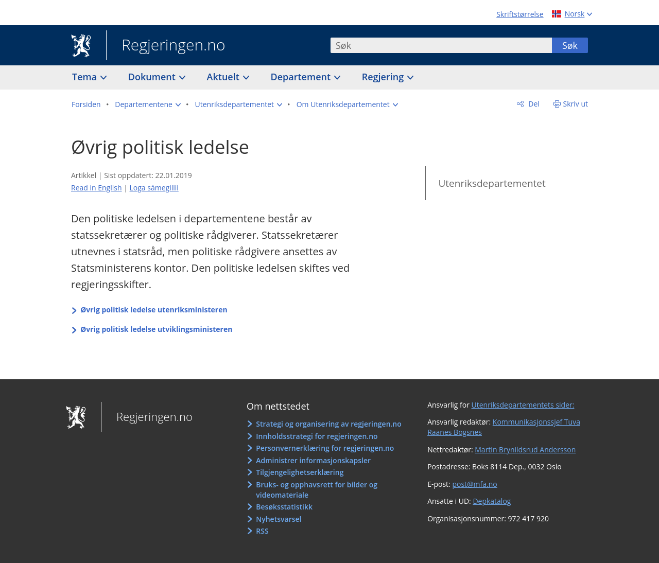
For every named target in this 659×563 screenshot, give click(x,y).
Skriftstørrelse (519, 14)
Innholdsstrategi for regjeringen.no (316, 436)
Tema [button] (85, 77)
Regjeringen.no (166, 46)
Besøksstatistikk (284, 507)
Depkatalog (492, 501)
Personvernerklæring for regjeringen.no (325, 448)
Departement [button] (302, 77)
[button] (148, 104)
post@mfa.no (474, 484)
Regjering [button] (384, 77)
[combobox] (441, 45)
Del (533, 104)
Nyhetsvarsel (278, 519)
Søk (570, 45)
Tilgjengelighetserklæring (299, 472)
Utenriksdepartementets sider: (523, 405)
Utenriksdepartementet (491, 183)
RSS (262, 531)
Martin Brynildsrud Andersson (525, 449)
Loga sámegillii (154, 187)
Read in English (96, 187)
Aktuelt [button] (224, 77)
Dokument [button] (153, 77)
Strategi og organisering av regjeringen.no (329, 424)
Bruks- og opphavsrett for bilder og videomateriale (316, 490)
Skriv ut (575, 104)
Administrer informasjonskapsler (313, 460)
